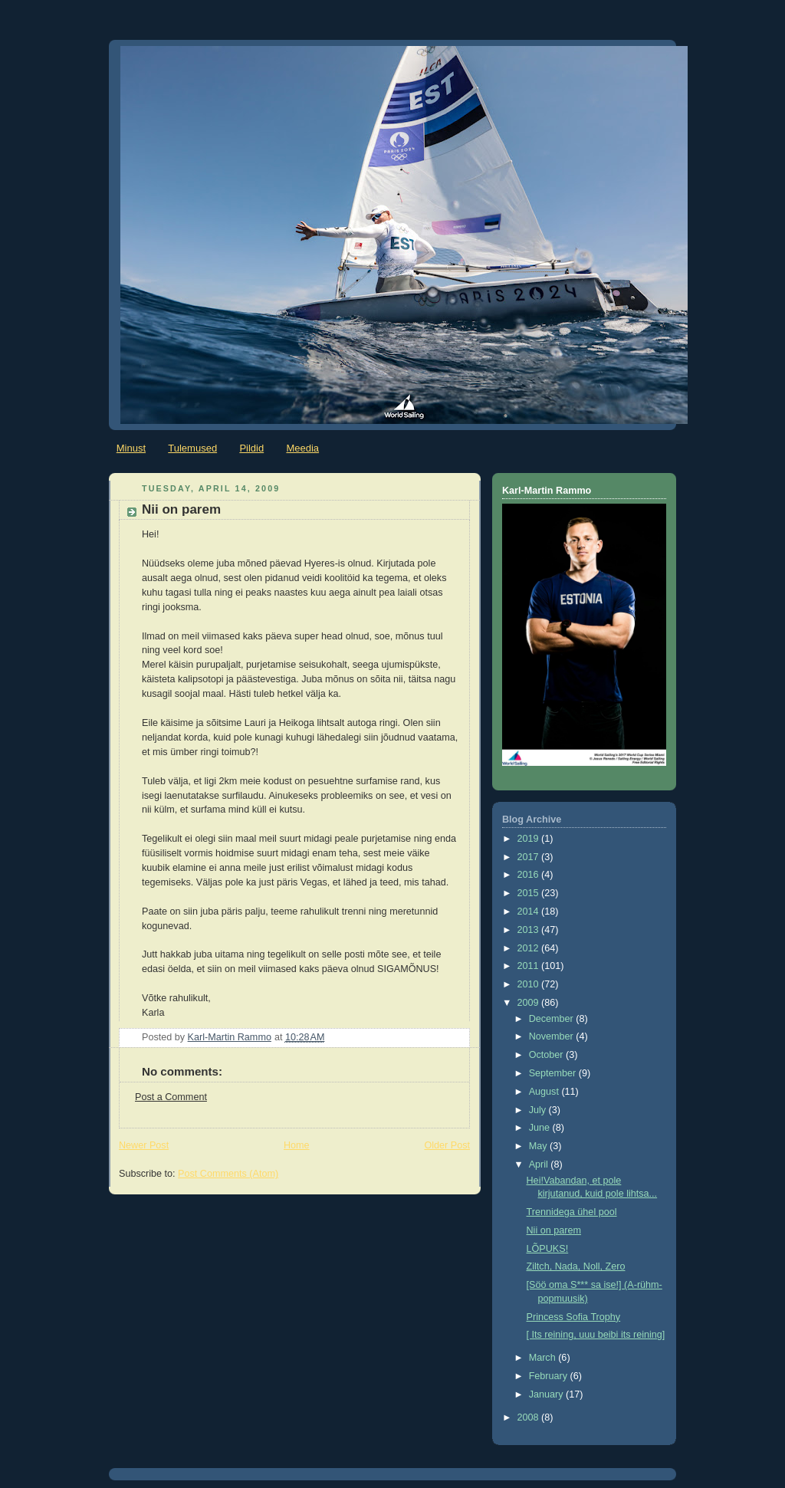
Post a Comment (171, 1097)
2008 (529, 1417)
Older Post (447, 1145)
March (544, 1357)
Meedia (302, 448)
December (552, 1018)
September (554, 1073)
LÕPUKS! (548, 1248)
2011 (529, 966)
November (552, 1036)
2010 (529, 984)
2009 (529, 1002)
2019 (529, 838)
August (545, 1091)
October (547, 1054)
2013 (529, 930)
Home (297, 1145)
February (549, 1376)
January (547, 1394)
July (539, 1110)
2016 (529, 874)
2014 (529, 911)
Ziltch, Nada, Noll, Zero (576, 1266)
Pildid (251, 448)
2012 (529, 948)
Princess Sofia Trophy (574, 1317)
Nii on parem (554, 1230)
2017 (529, 857)
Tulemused (192, 448)
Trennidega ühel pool (572, 1212)
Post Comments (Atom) (228, 1173)
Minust (131, 448)
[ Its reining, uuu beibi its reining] (596, 1334)
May (539, 1146)
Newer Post (144, 1145)
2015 (529, 893)
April (540, 1164)
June (541, 1127)
